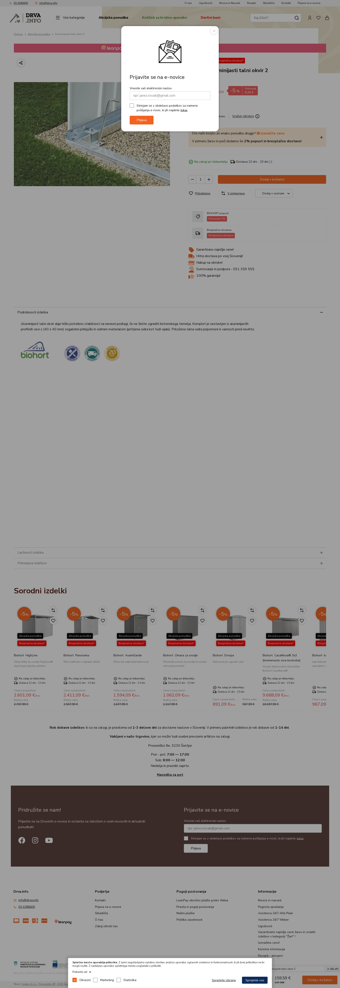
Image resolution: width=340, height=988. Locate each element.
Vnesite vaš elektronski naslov (151, 88)
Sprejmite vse (254, 980)
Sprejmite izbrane (224, 980)
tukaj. (184, 110)
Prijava (142, 120)
